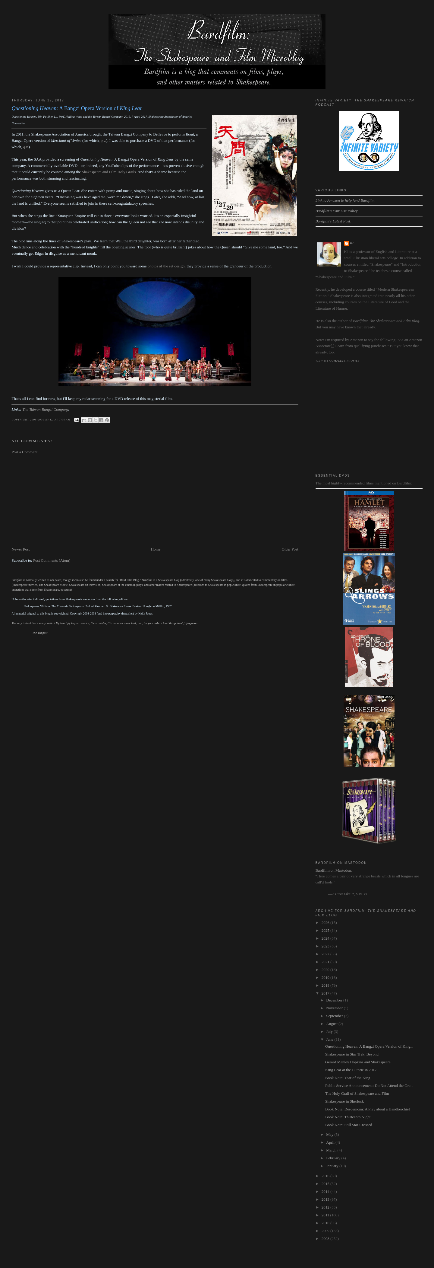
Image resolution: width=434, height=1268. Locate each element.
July (330, 1031)
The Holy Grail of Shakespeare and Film (357, 1093)
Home (156, 549)
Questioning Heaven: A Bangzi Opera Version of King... (369, 1046)
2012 (326, 1207)
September (335, 1016)
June (330, 1039)
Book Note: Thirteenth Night (347, 1117)
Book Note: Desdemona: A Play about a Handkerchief (367, 1109)
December (334, 1000)
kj (352, 242)
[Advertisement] (154, 500)
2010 (326, 1223)
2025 (326, 930)
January (332, 1166)
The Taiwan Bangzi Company (45, 409)
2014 (326, 1191)
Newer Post (20, 549)
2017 (326, 993)
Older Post (290, 549)
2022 (326, 954)
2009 (326, 1230)
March (331, 1150)
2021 (326, 962)
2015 (326, 1183)
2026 (326, 922)
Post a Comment (24, 452)
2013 (326, 1199)
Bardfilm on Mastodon (333, 870)
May (330, 1134)
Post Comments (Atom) (52, 560)
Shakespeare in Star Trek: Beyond (352, 1054)
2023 (326, 946)
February (333, 1158)
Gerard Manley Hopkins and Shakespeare (358, 1062)
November (335, 1008)
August (332, 1023)
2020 (326, 969)
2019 (326, 977)
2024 (326, 938)
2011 (326, 1215)
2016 (326, 1176)
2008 (326, 1238)
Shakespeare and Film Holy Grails (109, 172)
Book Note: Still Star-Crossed (348, 1125)
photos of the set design (166, 266)
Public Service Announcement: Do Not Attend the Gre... (369, 1085)
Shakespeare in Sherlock (344, 1101)
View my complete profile (338, 360)
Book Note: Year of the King (347, 1077)
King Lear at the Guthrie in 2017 (350, 1070)
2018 (326, 985)
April (330, 1142)
